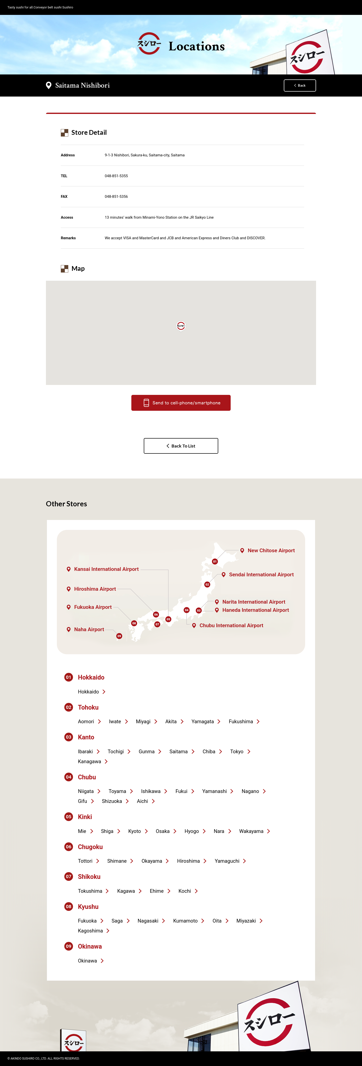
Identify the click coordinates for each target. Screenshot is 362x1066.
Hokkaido (88, 692)
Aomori (86, 721)
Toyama (117, 791)
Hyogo (191, 831)
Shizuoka (112, 801)
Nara (219, 831)
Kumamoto (185, 921)
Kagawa (126, 891)
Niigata (86, 791)
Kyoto (134, 831)
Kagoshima (90, 931)
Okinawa (87, 961)
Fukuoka (87, 921)
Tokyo (236, 752)
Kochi (185, 891)
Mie (82, 831)
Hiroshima (188, 861)
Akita (171, 721)
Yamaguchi (227, 861)
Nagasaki (148, 921)
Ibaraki (85, 752)
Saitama (179, 752)
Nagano (250, 791)
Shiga (107, 831)
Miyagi (143, 721)
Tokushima (90, 891)
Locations (181, 43)
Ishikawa (151, 791)
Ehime (157, 891)
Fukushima (241, 721)
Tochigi (116, 752)
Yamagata (203, 721)
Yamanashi (214, 791)
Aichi (142, 801)
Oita (217, 921)
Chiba (209, 752)
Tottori (85, 861)
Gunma (147, 752)
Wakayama (251, 831)
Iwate (115, 721)
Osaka (163, 831)
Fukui (181, 791)
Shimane (117, 861)
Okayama (152, 861)
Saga (117, 921)
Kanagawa (89, 761)
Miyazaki (246, 921)
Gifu (82, 801)
